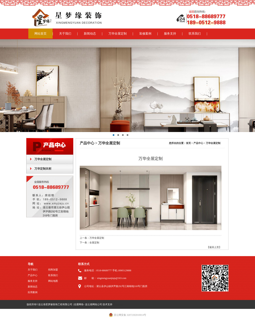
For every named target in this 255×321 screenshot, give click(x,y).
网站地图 (53, 281)
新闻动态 (90, 33)
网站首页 (40, 33)
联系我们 (195, 33)
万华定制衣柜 (42, 168)
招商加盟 (53, 269)
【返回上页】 (214, 247)
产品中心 (32, 275)
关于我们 (65, 33)
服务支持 (170, 33)
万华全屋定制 (117, 33)
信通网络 (79, 304)
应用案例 (32, 292)
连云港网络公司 (93, 304)
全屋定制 (94, 242)
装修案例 (145, 33)
